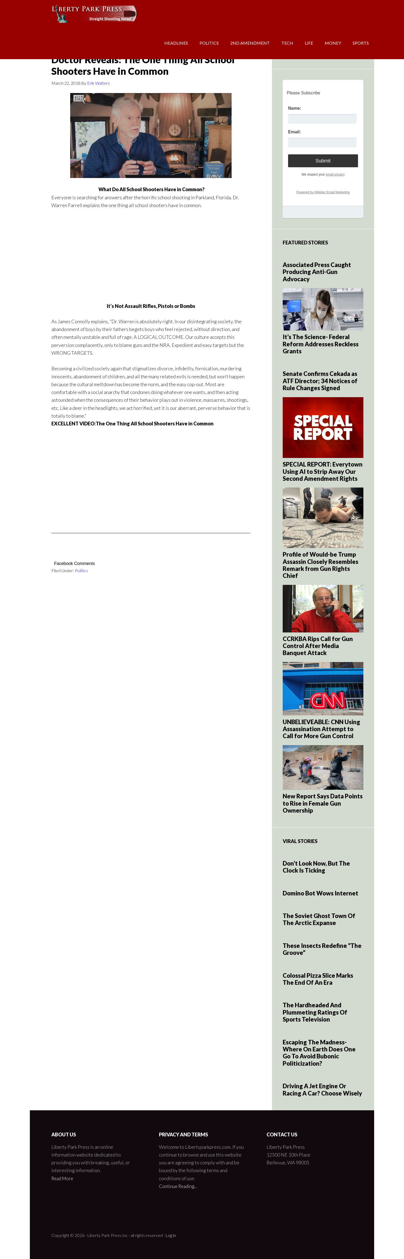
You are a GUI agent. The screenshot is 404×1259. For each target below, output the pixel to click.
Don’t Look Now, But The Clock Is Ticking (316, 867)
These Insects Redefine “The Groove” (322, 949)
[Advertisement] (151, 246)
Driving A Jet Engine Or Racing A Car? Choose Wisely (322, 1089)
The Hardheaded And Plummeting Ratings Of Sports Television (315, 1012)
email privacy (335, 174)
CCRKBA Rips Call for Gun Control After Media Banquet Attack (318, 646)
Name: (294, 108)
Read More (63, 1178)
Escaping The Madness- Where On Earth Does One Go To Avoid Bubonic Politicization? (319, 1053)
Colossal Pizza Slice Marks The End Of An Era (318, 979)
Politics (81, 570)
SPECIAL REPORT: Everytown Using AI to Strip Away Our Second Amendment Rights (323, 471)
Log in (170, 1235)
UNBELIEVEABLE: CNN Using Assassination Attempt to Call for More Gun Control (321, 729)
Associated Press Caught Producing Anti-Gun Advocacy (317, 272)
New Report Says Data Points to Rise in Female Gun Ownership (323, 803)
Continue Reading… (179, 1186)
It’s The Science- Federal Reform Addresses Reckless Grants (321, 344)
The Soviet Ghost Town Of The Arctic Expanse (319, 919)
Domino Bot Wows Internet (320, 893)
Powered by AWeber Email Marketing (323, 192)
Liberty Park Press (73, 16)
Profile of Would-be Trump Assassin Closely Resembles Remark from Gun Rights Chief (320, 565)
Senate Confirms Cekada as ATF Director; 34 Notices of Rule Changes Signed (320, 381)
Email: (294, 132)
